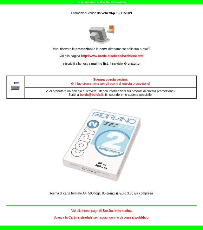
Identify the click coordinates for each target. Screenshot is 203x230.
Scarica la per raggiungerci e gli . (101, 217)
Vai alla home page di (101, 211)
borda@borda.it (91, 94)
